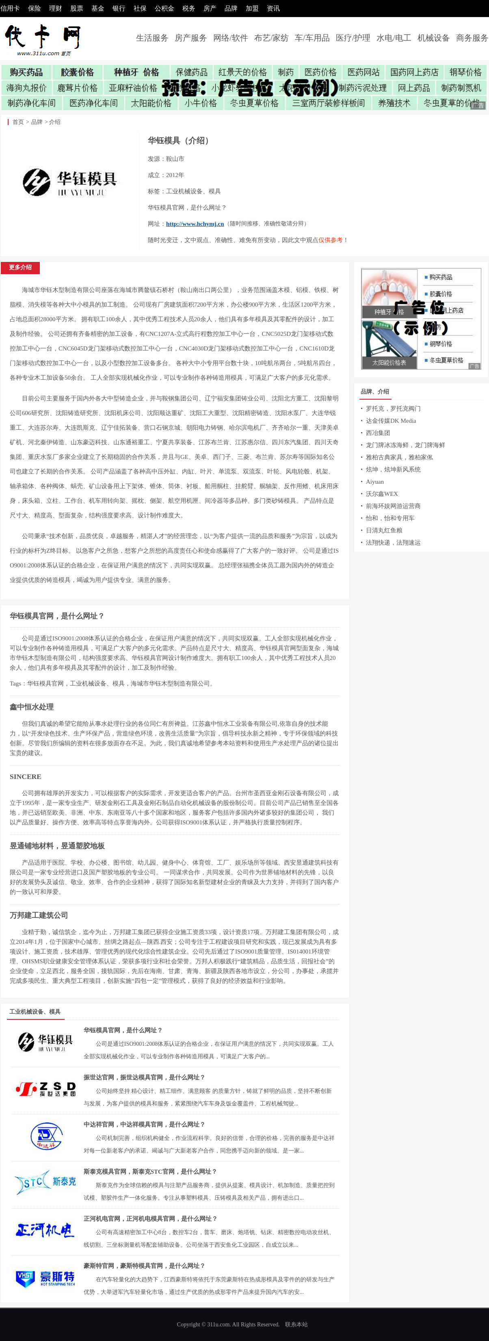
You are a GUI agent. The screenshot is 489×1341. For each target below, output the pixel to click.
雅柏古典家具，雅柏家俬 (399, 457)
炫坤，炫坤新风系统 (393, 469)
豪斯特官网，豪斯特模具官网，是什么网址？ (145, 1266)
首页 (18, 122)
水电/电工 (393, 37)
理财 (55, 8)
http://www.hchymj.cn (195, 224)
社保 (140, 8)
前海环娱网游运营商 (393, 506)
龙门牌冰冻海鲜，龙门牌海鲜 (405, 445)
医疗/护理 (353, 37)
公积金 (164, 8)
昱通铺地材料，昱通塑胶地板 (57, 846)
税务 (188, 8)
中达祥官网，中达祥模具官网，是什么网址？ (145, 1124)
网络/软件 (230, 37)
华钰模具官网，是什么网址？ (57, 616)
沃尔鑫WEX (382, 494)
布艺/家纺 (271, 37)
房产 (209, 8)
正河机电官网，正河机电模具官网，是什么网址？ (151, 1219)
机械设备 (434, 37)
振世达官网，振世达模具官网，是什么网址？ (145, 1077)
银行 (119, 8)
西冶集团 (378, 433)
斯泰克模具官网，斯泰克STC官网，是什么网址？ (150, 1171)
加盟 (252, 8)
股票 (76, 8)
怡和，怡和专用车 (390, 518)
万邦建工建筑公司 (39, 915)
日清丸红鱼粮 (384, 530)
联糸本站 (296, 1325)
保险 (34, 8)
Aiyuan (375, 481)
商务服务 (472, 37)
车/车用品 (312, 37)
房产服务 (191, 37)
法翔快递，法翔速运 (393, 542)
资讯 (273, 8)
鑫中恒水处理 (32, 707)
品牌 (231, 8)
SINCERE (25, 776)
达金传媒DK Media (391, 420)
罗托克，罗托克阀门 (393, 408)
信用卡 (10, 8)
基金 (97, 8)
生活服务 (152, 37)
